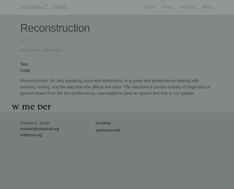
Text (24, 64)
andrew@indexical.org (39, 129)
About (150, 7)
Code (25, 70)
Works (208, 7)
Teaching (187, 7)
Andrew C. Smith (43, 7)
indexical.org (31, 135)
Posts (167, 7)
